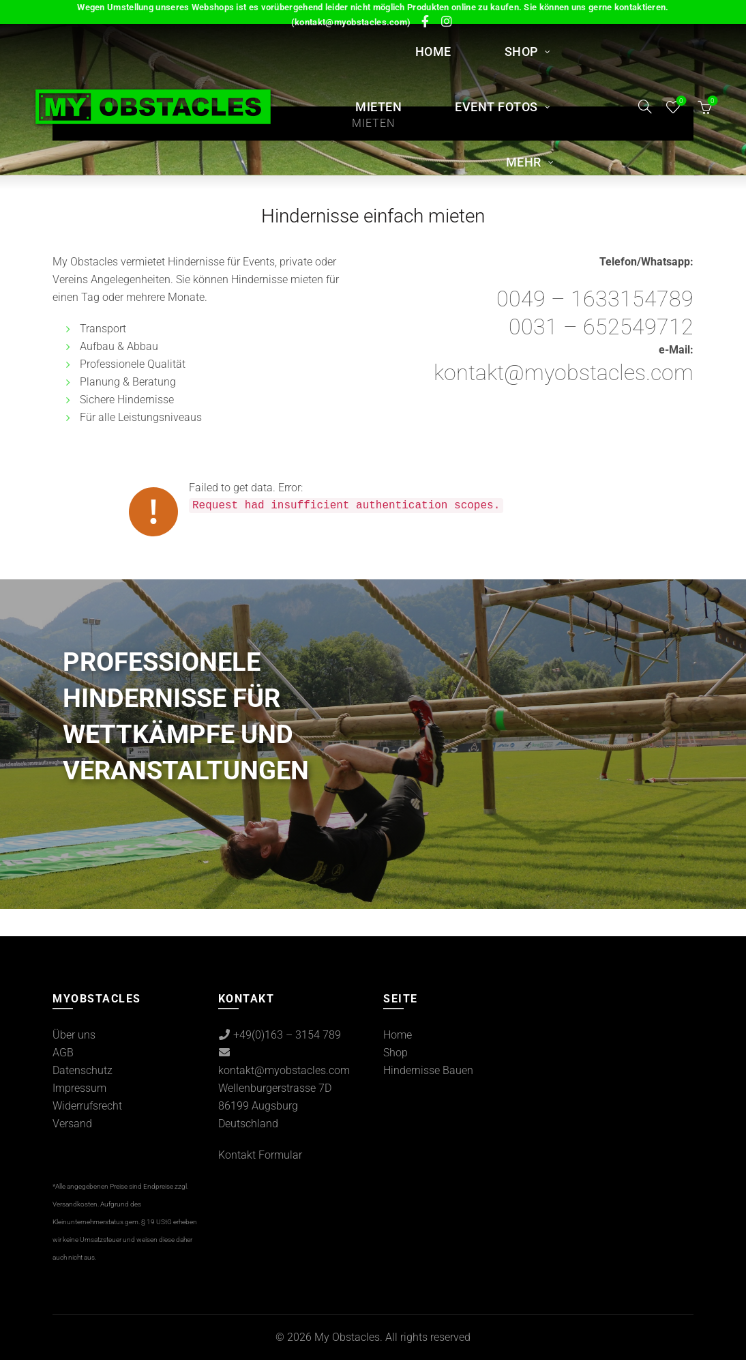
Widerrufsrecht (87, 1105)
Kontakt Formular (260, 1154)
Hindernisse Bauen (428, 1070)
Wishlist (679, 101)
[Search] (645, 106)
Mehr (523, 162)
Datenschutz (83, 1070)
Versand (72, 1123)
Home (433, 51)
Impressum (79, 1088)
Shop (521, 51)
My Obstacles (347, 1337)
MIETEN (378, 107)
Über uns (74, 1034)
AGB (63, 1052)
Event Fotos (496, 107)
